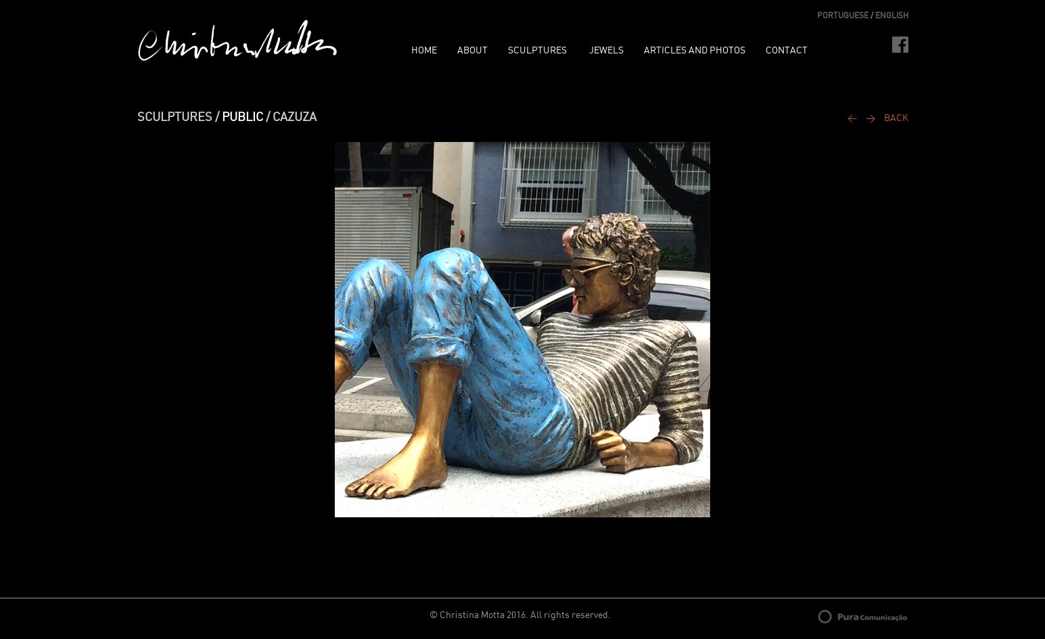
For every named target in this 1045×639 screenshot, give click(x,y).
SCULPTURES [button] (538, 50)
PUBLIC (242, 118)
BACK (896, 118)
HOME (424, 50)
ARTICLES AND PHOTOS (694, 50)
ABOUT (472, 50)
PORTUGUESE (842, 15)
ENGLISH (891, 15)
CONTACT (787, 50)
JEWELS (606, 50)
